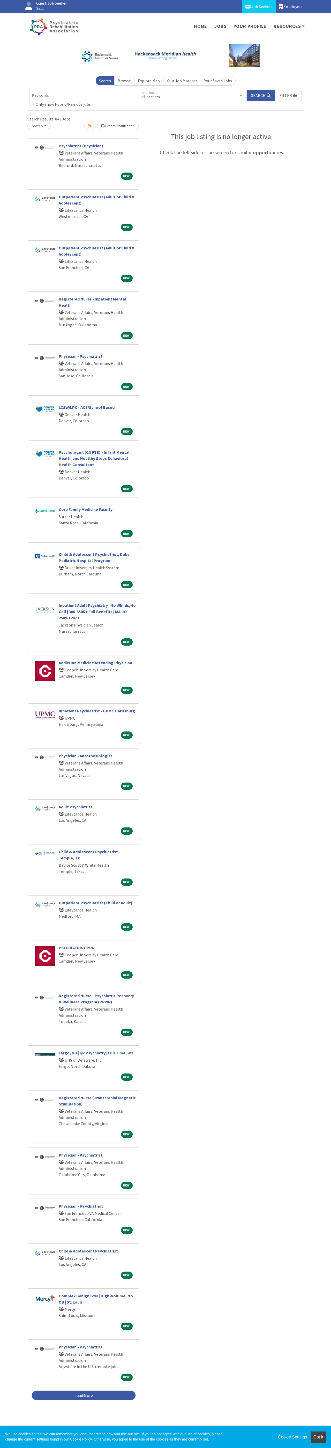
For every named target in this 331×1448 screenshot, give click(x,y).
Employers (291, 6)
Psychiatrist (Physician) (81, 145)
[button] (288, 95)
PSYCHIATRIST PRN (77, 947)
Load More (83, 1395)
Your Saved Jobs (218, 80)
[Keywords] (83, 95)
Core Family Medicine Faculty (85, 509)
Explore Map (149, 80)
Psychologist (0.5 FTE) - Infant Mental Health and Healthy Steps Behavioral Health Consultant (94, 458)
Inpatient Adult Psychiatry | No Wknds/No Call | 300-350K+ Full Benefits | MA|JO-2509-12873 (97, 611)
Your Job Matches (182, 80)
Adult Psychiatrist (75, 806)
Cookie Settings (292, 1437)
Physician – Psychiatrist (81, 1206)
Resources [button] (287, 26)
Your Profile (250, 26)
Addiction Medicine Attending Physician (95, 662)
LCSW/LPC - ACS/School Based (87, 407)
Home (200, 26)
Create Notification (117, 126)
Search (105, 80)
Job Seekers (259, 6)
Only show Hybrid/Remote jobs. (64, 104)
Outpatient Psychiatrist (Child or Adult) (95, 902)
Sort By (37, 126)
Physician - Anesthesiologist (85, 755)
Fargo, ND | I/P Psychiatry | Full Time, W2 (96, 1052)
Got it (318, 1437)
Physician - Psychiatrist (80, 356)
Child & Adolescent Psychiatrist (88, 1251)
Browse (124, 80)
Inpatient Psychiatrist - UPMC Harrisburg (97, 710)
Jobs (220, 26)
